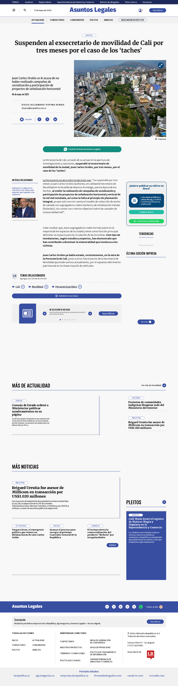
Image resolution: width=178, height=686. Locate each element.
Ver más (146, 322)
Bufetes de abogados (109, 2)
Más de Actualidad (31, 385)
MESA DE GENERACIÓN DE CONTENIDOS (100, 641)
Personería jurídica (66, 286)
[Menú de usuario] (140, 10)
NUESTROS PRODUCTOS (71, 647)
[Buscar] (25, 10)
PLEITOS (94, 20)
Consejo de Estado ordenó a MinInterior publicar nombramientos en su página (30, 410)
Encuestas (147, 2)
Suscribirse (158, 10)
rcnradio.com (156, 675)
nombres (29, 2)
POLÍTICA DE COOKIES (70, 660)
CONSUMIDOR (77, 20)
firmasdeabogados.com (108, 675)
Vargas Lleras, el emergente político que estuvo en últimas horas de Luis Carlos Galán (28, 533)
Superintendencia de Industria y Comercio (75, 2)
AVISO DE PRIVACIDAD (100, 647)
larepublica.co (22, 675)
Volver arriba (154, 607)
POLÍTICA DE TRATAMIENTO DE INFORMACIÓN (103, 653)
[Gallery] (67, 312)
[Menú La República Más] (14, 10)
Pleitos (133, 502)
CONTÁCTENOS (67, 641)
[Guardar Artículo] (26, 119)
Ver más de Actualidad (153, 385)
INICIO (15, 640)
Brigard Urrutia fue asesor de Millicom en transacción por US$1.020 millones (146, 425)
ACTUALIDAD (38, 20)
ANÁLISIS (108, 20)
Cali (18, 286)
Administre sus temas (66, 296)
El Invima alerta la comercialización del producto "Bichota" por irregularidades (100, 533)
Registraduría (45, 2)
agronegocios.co (45, 675)
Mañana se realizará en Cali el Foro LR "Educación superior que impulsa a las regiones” (23, 191)
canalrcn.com (135, 675)
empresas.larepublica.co (74, 675)
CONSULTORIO (57, 20)
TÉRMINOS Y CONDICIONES (72, 653)
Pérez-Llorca (131, 2)
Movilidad (37, 286)
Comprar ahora (146, 212)
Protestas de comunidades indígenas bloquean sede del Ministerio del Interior (146, 405)
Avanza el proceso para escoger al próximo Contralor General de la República (63, 533)
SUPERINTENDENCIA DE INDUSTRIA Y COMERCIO (101, 660)
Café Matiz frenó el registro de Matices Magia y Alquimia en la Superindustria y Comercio (146, 523)
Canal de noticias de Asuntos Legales (82, 149)
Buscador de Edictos (132, 20)
